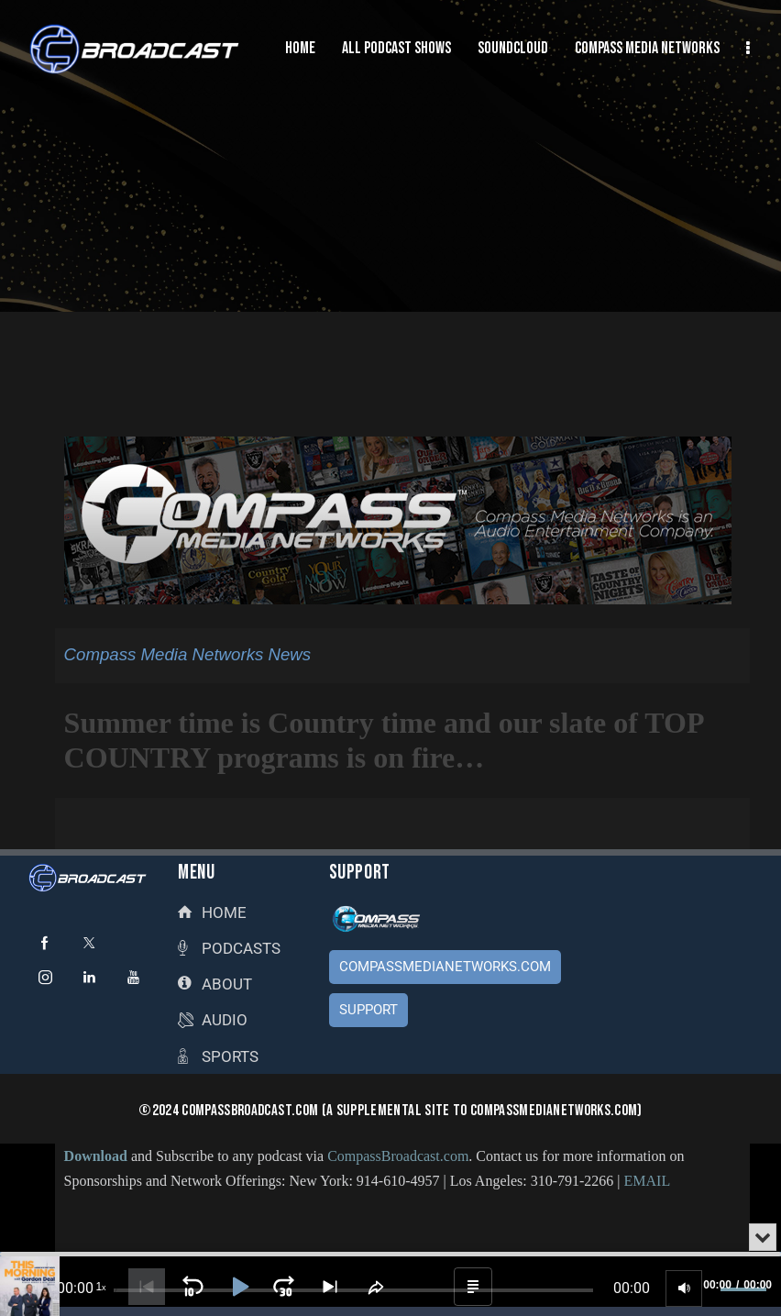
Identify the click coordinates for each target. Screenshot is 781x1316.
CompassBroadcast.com (397, 1156)
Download (95, 1156)
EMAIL (647, 1181)
